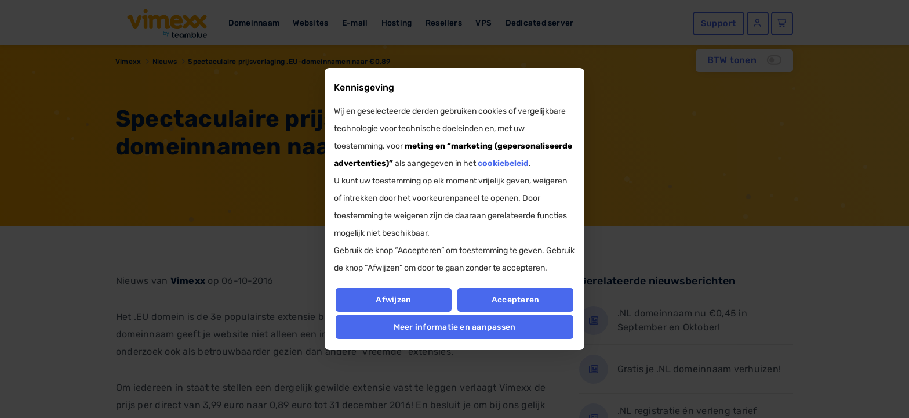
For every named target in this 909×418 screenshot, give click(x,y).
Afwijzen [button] (393, 300)
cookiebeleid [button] (503, 163)
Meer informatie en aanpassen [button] (455, 327)
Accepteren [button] (515, 300)
